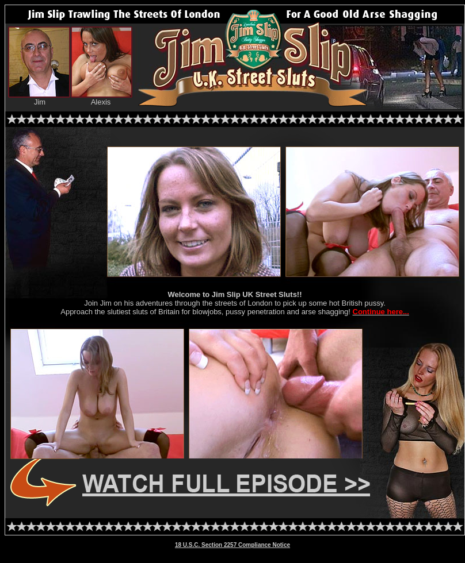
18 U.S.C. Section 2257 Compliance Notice (232, 545)
